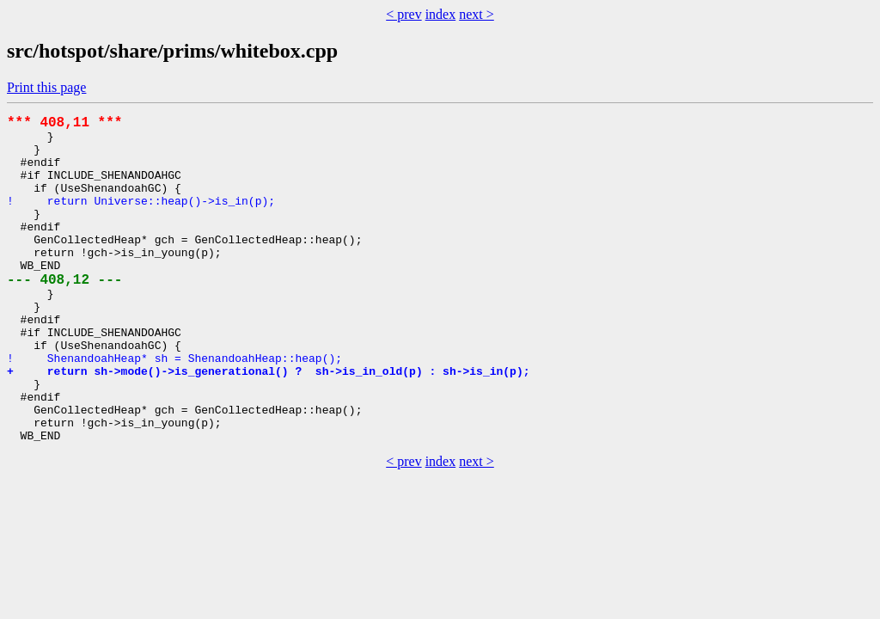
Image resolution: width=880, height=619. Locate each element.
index (440, 14)
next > (476, 14)
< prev (403, 14)
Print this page (46, 87)
